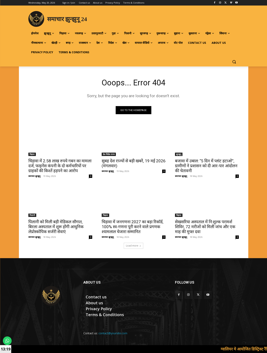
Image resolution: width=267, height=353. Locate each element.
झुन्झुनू (178, 154)
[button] (234, 61)
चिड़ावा (32, 154)
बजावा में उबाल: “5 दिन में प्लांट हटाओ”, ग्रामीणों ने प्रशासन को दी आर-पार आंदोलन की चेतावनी (206, 166)
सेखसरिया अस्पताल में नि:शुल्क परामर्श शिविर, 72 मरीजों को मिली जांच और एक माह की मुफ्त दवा (205, 226)
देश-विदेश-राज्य (109, 154)
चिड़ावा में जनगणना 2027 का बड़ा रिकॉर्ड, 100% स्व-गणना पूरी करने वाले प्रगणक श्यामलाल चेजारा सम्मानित (132, 226)
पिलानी (32, 215)
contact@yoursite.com (113, 333)
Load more (133, 245)
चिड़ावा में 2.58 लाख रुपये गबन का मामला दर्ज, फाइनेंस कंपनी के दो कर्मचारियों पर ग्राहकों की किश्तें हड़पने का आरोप (59, 166)
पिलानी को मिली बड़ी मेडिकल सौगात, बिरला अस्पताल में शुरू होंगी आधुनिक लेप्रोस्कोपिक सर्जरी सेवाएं (56, 226)
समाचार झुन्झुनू (34, 176)
